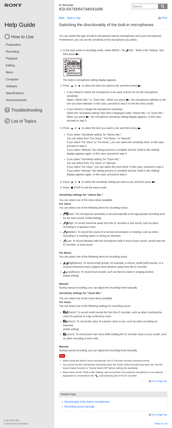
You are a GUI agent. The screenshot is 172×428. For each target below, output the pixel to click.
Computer (12, 79)
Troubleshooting (26, 110)
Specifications (15, 93)
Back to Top (73, 18)
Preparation (13, 44)
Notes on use (161, 423)
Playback (12, 58)
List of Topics (23, 121)
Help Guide (20, 24)
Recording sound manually (79, 406)
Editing (10, 65)
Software (11, 86)
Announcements (16, 100)
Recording (12, 51)
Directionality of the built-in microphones (86, 401)
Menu (9, 72)
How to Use (22, 36)
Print (164, 17)
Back (61, 18)
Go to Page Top (157, 381)
